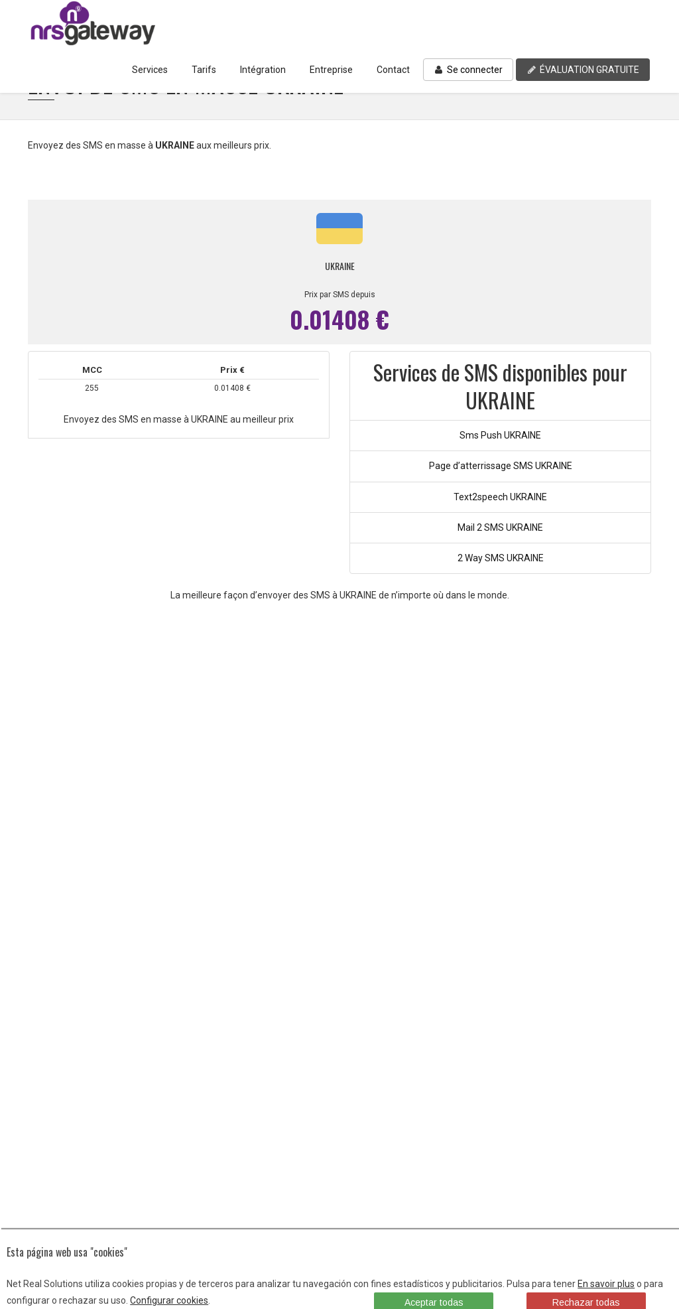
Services (150, 69)
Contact (393, 69)
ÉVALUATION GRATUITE (582, 69)
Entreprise (331, 69)
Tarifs (204, 69)
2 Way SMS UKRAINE (501, 558)
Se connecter (468, 69)
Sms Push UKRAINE (500, 435)
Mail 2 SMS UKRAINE (500, 527)
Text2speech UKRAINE (500, 497)
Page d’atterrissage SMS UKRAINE (500, 465)
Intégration (263, 69)
